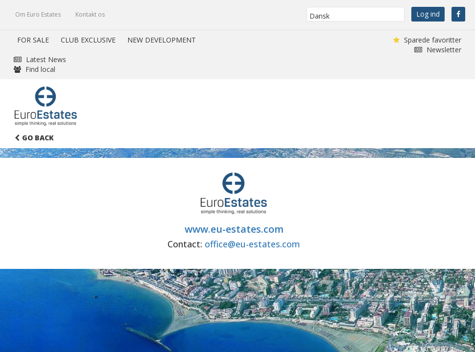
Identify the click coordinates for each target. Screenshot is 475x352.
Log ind (428, 14)
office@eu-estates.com (252, 244)
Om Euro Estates (38, 14)
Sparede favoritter (427, 39)
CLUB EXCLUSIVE (88, 39)
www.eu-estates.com (234, 229)
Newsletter (437, 49)
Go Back (34, 137)
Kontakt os (90, 14)
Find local (34, 69)
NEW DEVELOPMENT (161, 39)
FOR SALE (33, 39)
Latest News (40, 59)
